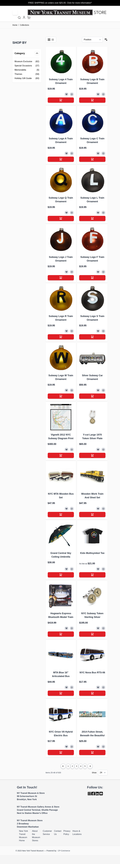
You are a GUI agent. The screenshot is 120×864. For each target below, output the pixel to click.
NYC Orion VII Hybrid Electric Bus (61, 733)
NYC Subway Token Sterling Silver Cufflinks (92, 615)
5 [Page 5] (85, 766)
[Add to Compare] (72, 94)
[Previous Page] (63, 766)
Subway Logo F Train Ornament (92, 259)
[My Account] (24, 17)
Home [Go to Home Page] (14, 25)
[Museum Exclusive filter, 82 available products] (27, 61)
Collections (24, 25)
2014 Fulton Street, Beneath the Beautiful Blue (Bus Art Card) (92, 733)
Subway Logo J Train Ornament (61, 259)
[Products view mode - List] (52, 39)
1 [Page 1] (68, 766)
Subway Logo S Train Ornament (92, 318)
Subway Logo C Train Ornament (92, 140)
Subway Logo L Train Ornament (92, 199)
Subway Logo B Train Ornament (92, 81)
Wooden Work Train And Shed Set (92, 496)
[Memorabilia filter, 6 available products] (27, 70)
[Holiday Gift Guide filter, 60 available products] (27, 78)
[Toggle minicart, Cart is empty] (29, 18)
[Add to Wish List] (66, 94)
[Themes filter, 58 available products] (27, 74)
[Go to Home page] (68, 12)
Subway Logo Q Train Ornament (61, 199)
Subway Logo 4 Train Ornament (61, 81)
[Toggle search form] (19, 18)
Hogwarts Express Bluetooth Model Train (60, 615)
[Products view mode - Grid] (49, 39)
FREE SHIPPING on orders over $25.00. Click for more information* (60, 3)
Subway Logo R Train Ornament (61, 318)
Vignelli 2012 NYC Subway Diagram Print (60, 436)
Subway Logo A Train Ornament (61, 140)
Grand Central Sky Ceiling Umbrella (60, 555)
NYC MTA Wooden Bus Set (61, 496)
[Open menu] (15, 12)
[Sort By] (92, 39)
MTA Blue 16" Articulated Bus (61, 674)
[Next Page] (90, 766)
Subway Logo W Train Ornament (60, 377)
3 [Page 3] (76, 766)
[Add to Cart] (61, 100)
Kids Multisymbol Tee (92, 553)
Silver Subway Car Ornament (92, 377)
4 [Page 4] (80, 766)
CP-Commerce (64, 851)
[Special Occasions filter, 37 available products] (27, 66)
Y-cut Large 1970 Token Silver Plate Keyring (92, 436)
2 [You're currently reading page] (72, 766)
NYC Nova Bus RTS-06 (92, 672)
